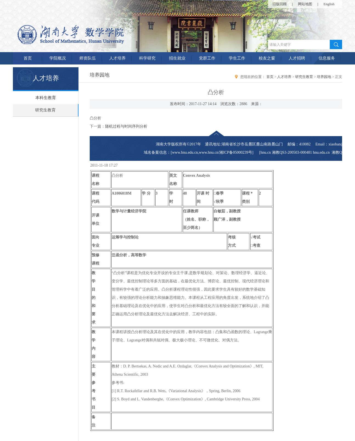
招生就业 (177, 58)
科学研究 (147, 58)
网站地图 (305, 4)
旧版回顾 (279, 4)
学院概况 (57, 58)
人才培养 (117, 58)
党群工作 (207, 58)
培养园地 (324, 77)
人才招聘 (297, 58)
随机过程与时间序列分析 (126, 126)
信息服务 (327, 58)
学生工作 (237, 58)
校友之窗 (267, 58)
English (328, 4)
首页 (28, 58)
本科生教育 (45, 97)
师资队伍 (87, 58)
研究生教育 (45, 110)
